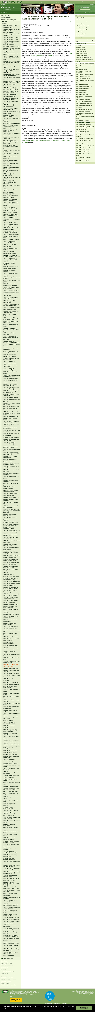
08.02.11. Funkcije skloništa (10, 791)
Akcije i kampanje (5, 15)
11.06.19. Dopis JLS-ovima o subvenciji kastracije (10, 494)
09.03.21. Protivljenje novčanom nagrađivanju (11, 348)
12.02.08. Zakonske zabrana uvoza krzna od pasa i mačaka (11, 887)
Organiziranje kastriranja (81, 27)
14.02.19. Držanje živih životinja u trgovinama (11, 541)
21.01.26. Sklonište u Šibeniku (11, 37)
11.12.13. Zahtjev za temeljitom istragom (11, 714)
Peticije (75, 2)
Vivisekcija (40, 2)
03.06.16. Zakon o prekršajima (11, 649)
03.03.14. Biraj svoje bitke (82, 94)
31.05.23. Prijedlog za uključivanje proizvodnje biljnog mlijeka (11, 219)
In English (92, 4)
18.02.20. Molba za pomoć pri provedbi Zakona (11, 434)
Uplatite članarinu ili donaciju (8, 979)
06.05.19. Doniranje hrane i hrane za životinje (10, 506)
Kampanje (79, 2)
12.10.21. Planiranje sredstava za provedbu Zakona (11, 311)
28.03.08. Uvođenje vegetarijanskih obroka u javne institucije (11, 883)
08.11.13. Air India (8, 720)
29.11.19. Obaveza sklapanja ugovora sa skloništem (11, 463)
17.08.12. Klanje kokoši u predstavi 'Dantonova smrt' (10, 753)
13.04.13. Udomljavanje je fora (83, 99)
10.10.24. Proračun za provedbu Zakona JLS (11, 137)
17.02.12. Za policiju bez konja (11, 775)
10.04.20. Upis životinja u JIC (11, 425)
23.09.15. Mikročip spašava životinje (84, 74)
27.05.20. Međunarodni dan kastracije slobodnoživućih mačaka (10, 418)
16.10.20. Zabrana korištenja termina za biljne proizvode (10, 379)
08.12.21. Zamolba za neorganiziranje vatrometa (10, 284)
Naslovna (4, 4)
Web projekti (4, 967)
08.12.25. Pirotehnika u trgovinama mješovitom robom (11, 45)
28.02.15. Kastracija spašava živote (84, 86)
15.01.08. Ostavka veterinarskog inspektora (11, 891)
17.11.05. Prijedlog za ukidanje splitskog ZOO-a (11, 949)
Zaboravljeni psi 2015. (81, 57)
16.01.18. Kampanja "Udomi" (10, 604)
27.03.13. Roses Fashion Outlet (11, 742)
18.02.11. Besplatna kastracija (83, 111)
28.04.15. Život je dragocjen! (82, 84)
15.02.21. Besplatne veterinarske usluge (8, 369)
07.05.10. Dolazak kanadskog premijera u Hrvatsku (11, 842)
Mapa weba (80, 10)
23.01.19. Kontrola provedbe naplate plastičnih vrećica (10, 560)
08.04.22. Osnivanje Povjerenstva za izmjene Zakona (9, 263)
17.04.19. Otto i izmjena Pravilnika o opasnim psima (10, 521)
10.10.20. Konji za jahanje (10, 382)
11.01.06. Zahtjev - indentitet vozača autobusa (10, 946)
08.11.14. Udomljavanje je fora (83, 88)
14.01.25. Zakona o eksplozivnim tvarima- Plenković (11, 122)
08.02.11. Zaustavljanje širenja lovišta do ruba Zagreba (11, 788)
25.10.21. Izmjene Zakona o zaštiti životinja (10, 301)
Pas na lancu (79, 45)
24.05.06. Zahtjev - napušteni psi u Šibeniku (11, 939)
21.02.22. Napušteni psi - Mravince (9, 271)
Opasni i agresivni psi (81, 33)
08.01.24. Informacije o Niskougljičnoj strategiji (9, 193)
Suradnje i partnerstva (7, 977)
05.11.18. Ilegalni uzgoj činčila (11, 576)
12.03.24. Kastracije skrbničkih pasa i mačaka (11, 167)
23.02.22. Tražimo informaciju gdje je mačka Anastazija (11, 267)
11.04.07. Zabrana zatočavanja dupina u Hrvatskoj (11, 908)
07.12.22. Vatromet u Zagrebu (11, 239)
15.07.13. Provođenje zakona (11, 728)
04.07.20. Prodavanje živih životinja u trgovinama (10, 409)
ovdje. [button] (5, 1009)
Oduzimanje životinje (81, 47)
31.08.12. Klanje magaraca (10, 751)
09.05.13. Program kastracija (10, 740)
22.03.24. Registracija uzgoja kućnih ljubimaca (11, 164)
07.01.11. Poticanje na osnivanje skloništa (9, 807)
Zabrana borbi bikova (81, 51)
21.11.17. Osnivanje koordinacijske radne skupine (11, 613)
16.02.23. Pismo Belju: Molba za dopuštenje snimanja (11, 228)
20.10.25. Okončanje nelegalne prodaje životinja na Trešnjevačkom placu (11, 50)
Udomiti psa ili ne (80, 31)
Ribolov (60, 2)
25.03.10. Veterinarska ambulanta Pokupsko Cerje (10, 852)
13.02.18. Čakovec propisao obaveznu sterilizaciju (10, 601)
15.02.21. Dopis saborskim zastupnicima (10, 365)
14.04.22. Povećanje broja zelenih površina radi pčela (10, 259)
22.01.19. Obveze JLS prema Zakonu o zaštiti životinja (11, 563)
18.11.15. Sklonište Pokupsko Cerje (84, 138)
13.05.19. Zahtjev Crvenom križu (10, 503)
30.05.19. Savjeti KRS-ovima (10, 497)
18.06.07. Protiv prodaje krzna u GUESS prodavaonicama (11, 904)
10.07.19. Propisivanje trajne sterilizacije (10, 480)
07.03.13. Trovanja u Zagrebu (11, 744)
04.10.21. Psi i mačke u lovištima (9, 315)
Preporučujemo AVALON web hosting (85, 12)
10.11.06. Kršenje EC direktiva (11, 917)
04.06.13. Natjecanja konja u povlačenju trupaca (10, 730)
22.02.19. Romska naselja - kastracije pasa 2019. (10, 534)
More (71, 22)
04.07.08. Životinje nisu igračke (83, 120)
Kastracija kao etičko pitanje (82, 25)
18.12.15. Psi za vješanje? (82, 69)
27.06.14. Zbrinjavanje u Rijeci (11, 684)
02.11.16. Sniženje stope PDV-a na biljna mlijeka (11, 639)
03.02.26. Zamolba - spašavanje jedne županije (11, 30)
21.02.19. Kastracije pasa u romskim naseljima (10, 538)
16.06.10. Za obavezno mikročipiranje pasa (9, 838)
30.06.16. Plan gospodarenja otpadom (10, 646)
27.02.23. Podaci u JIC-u (9, 222)
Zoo (55, 2)
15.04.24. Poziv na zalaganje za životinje (11, 154)
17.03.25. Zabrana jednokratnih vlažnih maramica (11, 105)
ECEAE (32, 994)
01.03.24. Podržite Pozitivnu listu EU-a (10, 171)
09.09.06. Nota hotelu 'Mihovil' (11, 919)
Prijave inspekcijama (7, 958)
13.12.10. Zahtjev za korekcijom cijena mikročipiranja (11, 814)
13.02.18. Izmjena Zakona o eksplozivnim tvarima (10, 598)
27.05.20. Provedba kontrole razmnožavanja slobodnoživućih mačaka (11, 413)
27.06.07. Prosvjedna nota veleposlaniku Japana (10, 901)
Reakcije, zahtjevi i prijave (8, 19)
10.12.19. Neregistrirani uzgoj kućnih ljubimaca (11, 453)
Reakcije (4, 21)
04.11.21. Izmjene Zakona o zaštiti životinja (10, 294)
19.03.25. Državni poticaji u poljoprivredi (10, 102)
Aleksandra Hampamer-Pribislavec (84, 40)
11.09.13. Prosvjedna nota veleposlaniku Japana (10, 723)
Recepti (71, 2)
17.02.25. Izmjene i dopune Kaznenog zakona (10, 109)
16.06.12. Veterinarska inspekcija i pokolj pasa (9, 760)
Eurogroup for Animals (25, 994)
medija (51, 55)
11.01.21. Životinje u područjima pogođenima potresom (11, 376)
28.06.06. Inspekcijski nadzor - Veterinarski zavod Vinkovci (11, 936)
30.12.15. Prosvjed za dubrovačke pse (85, 63)
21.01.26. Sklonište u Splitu (10, 39)
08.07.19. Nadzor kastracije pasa (83, 124)
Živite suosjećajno (7, 9)
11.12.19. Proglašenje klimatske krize (11, 450)
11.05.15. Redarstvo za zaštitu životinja (85, 145)
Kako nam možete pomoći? (8, 975)
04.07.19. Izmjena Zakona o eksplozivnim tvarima (10, 491)
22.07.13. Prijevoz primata (10, 726)
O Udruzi (3, 969)
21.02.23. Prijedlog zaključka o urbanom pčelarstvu (11, 225)
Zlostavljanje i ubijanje (81, 49)
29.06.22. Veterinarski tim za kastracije (10, 249)
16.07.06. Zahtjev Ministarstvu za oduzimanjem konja (11, 929)
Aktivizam (4, 12)
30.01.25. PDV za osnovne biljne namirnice (10, 116)
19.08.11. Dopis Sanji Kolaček (11, 786)
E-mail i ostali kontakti (89, 994)
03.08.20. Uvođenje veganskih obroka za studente (11, 391)
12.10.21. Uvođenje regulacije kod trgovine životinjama (11, 305)
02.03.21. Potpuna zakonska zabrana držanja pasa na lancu (11, 352)
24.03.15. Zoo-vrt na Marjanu (11, 673)
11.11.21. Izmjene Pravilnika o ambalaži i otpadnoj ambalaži (11, 291)
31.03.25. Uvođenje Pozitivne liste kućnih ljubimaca (11, 92)
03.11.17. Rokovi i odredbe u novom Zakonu (10, 620)
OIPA (11, 996)
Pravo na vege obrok (8, 955)
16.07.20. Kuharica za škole (10, 397)
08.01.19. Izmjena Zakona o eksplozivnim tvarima (10, 566)
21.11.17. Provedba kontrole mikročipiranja (10, 617)
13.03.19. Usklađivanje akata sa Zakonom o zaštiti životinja (11, 531)
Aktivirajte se (4, 973)
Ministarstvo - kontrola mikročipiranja (84, 59)
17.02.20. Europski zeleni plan (11, 437)
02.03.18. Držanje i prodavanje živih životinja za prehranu (11, 594)
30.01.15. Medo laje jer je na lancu (84, 147)
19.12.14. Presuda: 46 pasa (82, 149)
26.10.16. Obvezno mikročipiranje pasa (8, 643)
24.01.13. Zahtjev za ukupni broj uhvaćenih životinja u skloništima (11, 747)
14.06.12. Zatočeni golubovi (10, 763)
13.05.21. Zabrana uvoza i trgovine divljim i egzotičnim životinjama (10, 338)
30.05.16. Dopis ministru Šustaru (9, 651)
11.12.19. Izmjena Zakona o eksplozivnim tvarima (10, 446)
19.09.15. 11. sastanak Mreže (83, 78)
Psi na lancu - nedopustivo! (82, 21)
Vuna (49, 2)
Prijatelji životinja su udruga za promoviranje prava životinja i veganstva (85, 7)
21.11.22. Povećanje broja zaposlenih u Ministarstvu (10, 242)
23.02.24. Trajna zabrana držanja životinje (9, 174)
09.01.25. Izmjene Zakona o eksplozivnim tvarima (10, 126)
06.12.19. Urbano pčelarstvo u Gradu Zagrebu (11, 457)
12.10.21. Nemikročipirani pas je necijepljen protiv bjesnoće (11, 308)
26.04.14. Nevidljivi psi (81, 92)
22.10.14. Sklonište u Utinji (82, 90)
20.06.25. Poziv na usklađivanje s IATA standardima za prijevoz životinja (11, 63)
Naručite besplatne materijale (8, 985)
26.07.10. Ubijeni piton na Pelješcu (10, 835)
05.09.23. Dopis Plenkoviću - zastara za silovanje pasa (10, 211)
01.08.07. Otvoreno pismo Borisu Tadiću (10, 894)
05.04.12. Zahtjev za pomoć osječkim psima (10, 772)
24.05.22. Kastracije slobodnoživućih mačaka (9, 252)
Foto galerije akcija (6, 17)
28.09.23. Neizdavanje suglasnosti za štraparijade (10, 208)
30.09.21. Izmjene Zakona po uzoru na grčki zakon (11, 318)
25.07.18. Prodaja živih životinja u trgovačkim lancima (11, 584)
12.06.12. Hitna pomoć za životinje (84, 103)
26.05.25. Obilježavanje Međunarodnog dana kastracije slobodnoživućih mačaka (11, 74)
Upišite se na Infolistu (6, 981)
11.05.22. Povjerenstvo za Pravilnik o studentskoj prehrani (11, 255)
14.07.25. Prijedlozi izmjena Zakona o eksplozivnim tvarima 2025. (11, 58)
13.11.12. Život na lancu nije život (83, 101)
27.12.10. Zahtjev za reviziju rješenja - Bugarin (10, 811)
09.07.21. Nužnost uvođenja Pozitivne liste (10, 322)
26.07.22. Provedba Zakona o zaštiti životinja (11, 245)
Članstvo (84, 2)
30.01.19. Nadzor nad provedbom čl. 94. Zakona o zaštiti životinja (10, 552)
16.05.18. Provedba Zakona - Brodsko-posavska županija (11, 587)
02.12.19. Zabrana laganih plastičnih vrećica (10, 460)
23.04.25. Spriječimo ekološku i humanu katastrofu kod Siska (11, 81)
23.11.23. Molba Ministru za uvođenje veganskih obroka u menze (11, 204)
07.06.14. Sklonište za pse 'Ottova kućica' (10, 687)
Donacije (92, 2)
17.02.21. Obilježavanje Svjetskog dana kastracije (10, 355)
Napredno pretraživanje (87, 10)
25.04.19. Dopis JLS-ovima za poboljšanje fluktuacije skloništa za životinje (11, 511)
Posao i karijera (5, 983)
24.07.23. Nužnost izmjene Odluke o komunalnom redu (10, 215)
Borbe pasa (78, 19)
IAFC (35, 994)
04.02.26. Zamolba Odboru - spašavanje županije (10, 26)
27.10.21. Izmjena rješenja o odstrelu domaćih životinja (10, 298)
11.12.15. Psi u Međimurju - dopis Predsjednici (10, 665)
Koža (47, 2)
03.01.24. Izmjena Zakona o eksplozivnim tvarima (10, 196)
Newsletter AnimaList (6, 963)
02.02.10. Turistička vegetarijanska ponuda (9, 859)
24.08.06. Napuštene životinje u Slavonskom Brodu (11, 922)
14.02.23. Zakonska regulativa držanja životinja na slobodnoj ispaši (11, 236)
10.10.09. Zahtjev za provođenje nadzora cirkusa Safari (11, 865)
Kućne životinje (66, 2)
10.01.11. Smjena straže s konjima (10, 804)
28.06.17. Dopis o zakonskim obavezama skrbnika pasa (10, 627)
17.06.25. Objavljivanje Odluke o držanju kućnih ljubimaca (11, 70)
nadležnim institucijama (37, 55)
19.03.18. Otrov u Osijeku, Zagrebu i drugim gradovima (10, 591)
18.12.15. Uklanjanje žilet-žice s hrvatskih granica (11, 662)
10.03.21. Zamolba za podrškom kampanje (11, 345)
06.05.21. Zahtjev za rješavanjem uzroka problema (11, 342)
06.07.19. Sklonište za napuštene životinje (9, 487)
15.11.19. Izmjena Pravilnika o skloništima (11, 467)
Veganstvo (34, 2)
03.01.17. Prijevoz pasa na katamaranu (10, 634)
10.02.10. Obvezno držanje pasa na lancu (10, 855)
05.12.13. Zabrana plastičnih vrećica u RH (10, 717)
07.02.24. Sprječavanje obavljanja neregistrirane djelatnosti (9, 182)
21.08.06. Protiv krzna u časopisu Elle (9, 925)
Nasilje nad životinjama (81, 17)
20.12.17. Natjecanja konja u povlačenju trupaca (10, 607)
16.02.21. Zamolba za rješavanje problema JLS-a (10, 362)
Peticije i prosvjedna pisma (8, 965)
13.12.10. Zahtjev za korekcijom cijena (11, 821)
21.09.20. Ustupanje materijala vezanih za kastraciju (11, 388)
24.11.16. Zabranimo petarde (11, 637)
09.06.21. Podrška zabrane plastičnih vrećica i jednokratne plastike (11, 329)
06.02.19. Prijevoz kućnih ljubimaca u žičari (10, 545)
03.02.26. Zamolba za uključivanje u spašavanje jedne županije (11, 34)
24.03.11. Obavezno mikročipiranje (84, 109)
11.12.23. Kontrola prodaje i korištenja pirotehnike (10, 200)
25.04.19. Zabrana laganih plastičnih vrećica (10, 514)
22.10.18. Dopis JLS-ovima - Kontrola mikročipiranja (10, 579)
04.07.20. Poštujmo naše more (11, 406)
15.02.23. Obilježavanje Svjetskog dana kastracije (10, 232)
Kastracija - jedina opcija (81, 55)
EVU (19, 994)
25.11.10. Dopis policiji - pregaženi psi (9, 824)
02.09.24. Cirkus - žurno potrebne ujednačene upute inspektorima (10, 142)
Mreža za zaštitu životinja (7, 971)
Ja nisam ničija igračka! (81, 29)
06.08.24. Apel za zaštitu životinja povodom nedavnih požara (10, 147)
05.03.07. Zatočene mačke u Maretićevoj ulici (10, 915)
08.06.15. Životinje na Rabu (10, 668)
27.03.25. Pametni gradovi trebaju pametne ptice (10, 95)
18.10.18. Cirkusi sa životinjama (11, 581)
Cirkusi (52, 2)
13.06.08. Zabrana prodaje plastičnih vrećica (10, 876)
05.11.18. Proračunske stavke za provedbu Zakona (11, 573)
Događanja (4, 961)
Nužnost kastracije (80, 23)
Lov (57, 2)
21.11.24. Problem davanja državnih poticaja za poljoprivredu (10, 130)
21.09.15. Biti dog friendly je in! (83, 76)
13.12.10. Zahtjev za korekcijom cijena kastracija (11, 818)
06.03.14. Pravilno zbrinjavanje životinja (11, 700)
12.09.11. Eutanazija (8, 777)
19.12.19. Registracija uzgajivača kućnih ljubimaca (10, 443)
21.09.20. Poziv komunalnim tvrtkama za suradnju (10, 384)
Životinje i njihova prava (8, 7)
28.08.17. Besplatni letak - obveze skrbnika (10, 624)
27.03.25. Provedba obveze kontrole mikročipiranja (10, 98)
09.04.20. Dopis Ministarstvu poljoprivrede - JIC (10, 427)
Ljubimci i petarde (80, 35)
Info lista (88, 2)
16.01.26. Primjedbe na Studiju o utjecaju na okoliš (11, 42)
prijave (70, 53)
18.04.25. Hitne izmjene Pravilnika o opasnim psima (10, 85)
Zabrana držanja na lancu (82, 53)
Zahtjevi (4, 23)
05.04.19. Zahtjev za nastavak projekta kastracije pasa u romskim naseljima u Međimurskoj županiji (11, 526)
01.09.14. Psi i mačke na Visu (11, 682)
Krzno (44, 2)
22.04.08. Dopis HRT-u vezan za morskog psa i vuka (11, 879)
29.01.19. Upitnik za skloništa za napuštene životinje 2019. (11, 556)
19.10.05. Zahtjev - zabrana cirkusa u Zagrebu (10, 953)
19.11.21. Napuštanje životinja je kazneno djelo (11, 288)
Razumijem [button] (84, 1008)
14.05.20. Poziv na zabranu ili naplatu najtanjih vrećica (11, 422)
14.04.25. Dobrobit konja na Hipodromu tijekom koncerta (10, 88)
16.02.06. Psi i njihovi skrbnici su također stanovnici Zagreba (11, 942)
